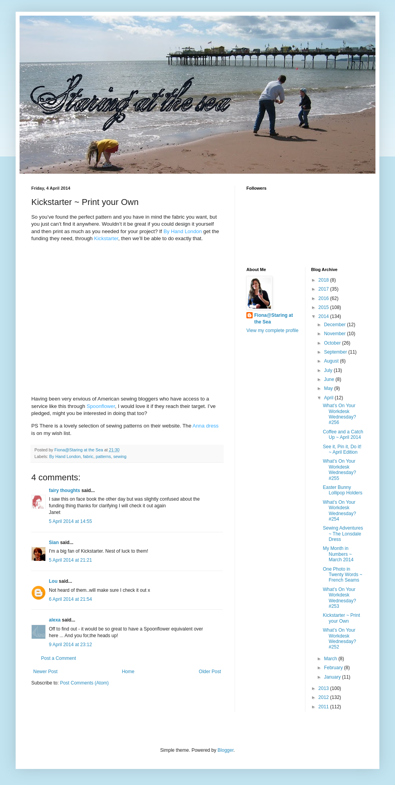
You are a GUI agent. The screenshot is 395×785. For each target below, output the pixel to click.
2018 (324, 280)
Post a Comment (58, 658)
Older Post (210, 671)
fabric (88, 456)
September (336, 352)
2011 (324, 707)
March (331, 658)
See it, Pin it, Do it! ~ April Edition (342, 449)
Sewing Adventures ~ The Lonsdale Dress (343, 533)
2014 (324, 316)
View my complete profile (272, 330)
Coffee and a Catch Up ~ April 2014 (343, 434)
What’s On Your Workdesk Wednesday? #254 (339, 510)
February (334, 667)
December (335, 324)
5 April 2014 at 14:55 (70, 521)
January (333, 677)
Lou (53, 581)
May (329, 388)
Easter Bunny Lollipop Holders (342, 490)
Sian (54, 542)
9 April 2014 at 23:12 (70, 644)
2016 (324, 298)
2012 (324, 697)
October (333, 343)
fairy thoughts (64, 490)
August (332, 361)
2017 (324, 289)
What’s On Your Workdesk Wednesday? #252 (339, 638)
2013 (324, 688)
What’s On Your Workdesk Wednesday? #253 (339, 598)
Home (128, 671)
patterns (103, 456)
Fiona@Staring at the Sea (273, 319)
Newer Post (45, 671)
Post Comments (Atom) (84, 683)
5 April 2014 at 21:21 (70, 560)
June (329, 379)
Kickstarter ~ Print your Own (341, 618)
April (329, 398)
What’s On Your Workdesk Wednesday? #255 (339, 469)
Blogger (225, 750)
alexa (55, 620)
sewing (120, 456)
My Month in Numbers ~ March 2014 (338, 554)
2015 (324, 307)
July (329, 370)
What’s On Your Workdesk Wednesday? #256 (339, 414)
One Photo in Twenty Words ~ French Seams (342, 574)
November (335, 333)
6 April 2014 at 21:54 (70, 599)
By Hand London (65, 456)
